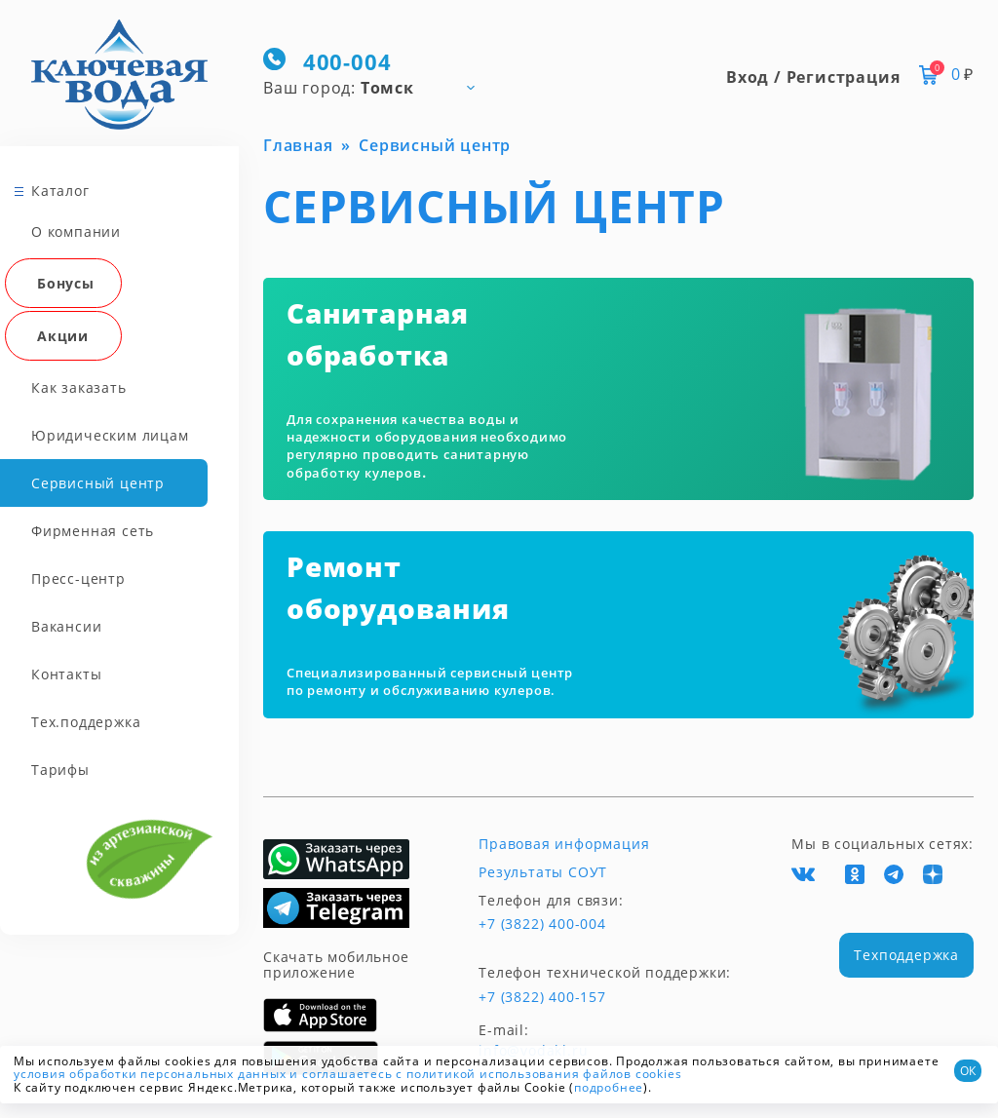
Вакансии (66, 626)
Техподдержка (906, 954)
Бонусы (66, 283)
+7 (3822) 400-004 (542, 924)
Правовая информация (564, 844)
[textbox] (377, 86)
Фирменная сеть (92, 530)
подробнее (608, 1087)
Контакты (66, 674)
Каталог (60, 190)
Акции (63, 336)
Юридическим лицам (110, 435)
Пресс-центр (78, 578)
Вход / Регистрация (813, 77)
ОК (968, 1070)
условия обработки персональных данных (150, 1073)
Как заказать (79, 387)
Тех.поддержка (85, 722)
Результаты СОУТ (543, 872)
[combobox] (377, 86)
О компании (76, 231)
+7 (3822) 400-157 (542, 997)
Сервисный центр (98, 483)
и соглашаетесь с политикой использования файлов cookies (485, 1073)
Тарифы (60, 769)
